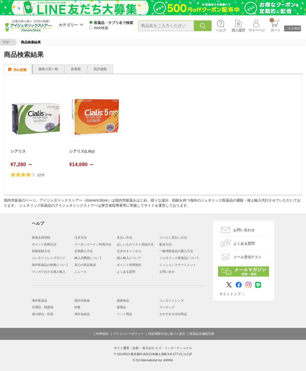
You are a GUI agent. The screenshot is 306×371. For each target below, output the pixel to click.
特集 (77, 307)
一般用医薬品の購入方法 (176, 251)
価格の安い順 (48, 69)
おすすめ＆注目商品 (173, 314)
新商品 (121, 307)
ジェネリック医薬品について (179, 258)
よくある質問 (126, 272)
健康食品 (123, 300)
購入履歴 (238, 30)
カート (275, 25)
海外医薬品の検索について (50, 265)
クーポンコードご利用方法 (92, 244)
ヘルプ (221, 30)
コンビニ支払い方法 (173, 237)
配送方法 (165, 244)
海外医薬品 (39, 300)
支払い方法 (124, 237)
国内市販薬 (82, 300)
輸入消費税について (88, 258)
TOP (6, 42)
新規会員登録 (41, 237)
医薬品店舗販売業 (202, 334)
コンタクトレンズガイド (49, 258)
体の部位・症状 (42, 314)
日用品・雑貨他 (42, 307)
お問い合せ (167, 272)
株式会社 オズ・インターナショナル (167, 348)
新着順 (76, 69)
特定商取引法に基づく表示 (166, 334)
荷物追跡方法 (41, 251)
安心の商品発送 (85, 265)
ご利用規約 (100, 334)
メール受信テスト (247, 257)
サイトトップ (230, 294)
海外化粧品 (82, 314)
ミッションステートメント (177, 265)
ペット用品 (124, 314)
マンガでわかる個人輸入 (49, 272)
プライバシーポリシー (128, 334)
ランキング (167, 307)
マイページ (256, 30)
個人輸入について (129, 258)
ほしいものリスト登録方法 (135, 244)
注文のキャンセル (129, 251)
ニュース (80, 272)
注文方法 (80, 237)
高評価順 (100, 69)
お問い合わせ (244, 230)
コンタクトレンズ (171, 300)
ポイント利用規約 (129, 265)
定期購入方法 (83, 251)
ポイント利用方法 (44, 244)
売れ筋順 (20, 70)
